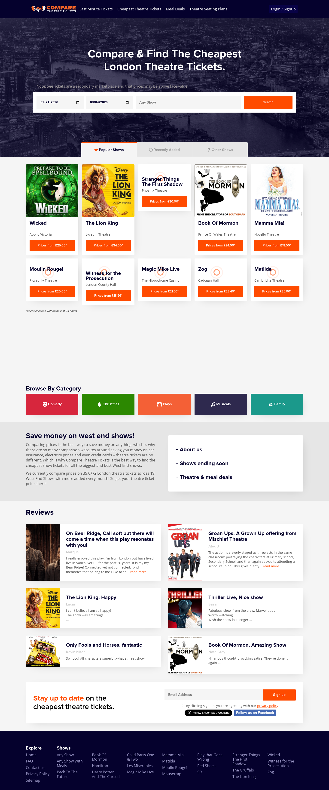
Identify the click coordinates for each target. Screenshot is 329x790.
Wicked (274, 754)
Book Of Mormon (99, 757)
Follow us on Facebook (255, 712)
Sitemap (33, 780)
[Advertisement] (164, 345)
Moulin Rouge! (174, 767)
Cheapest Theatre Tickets (139, 9)
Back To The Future (67, 774)
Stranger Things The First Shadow (246, 759)
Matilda (168, 761)
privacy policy (267, 706)
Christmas (108, 404)
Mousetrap (171, 773)
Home (31, 754)
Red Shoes (206, 765)
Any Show (65, 754)
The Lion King (244, 776)
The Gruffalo (243, 770)
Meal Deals (175, 9)
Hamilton (100, 765)
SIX (199, 772)
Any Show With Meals (70, 763)
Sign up (279, 694)
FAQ (29, 761)
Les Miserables (140, 765)
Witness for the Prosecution (281, 763)
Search (268, 102)
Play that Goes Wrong (209, 757)
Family (277, 404)
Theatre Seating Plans (208, 9)
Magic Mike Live (140, 772)
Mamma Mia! (173, 754)
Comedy (52, 404)
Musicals (221, 404)
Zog (271, 772)
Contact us (35, 767)
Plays (164, 404)
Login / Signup (283, 9)
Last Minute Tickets (96, 9)
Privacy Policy (37, 773)
